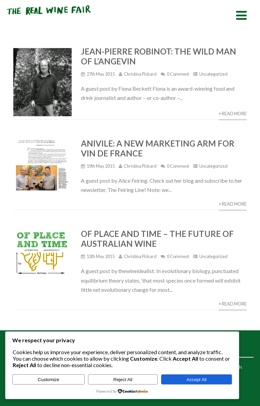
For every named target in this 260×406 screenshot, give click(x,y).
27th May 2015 (101, 74)
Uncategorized (213, 74)
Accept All (197, 379)
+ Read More (233, 113)
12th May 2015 (101, 256)
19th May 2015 (101, 166)
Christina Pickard (140, 74)
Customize (48, 379)
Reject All (122, 379)
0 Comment (178, 74)
